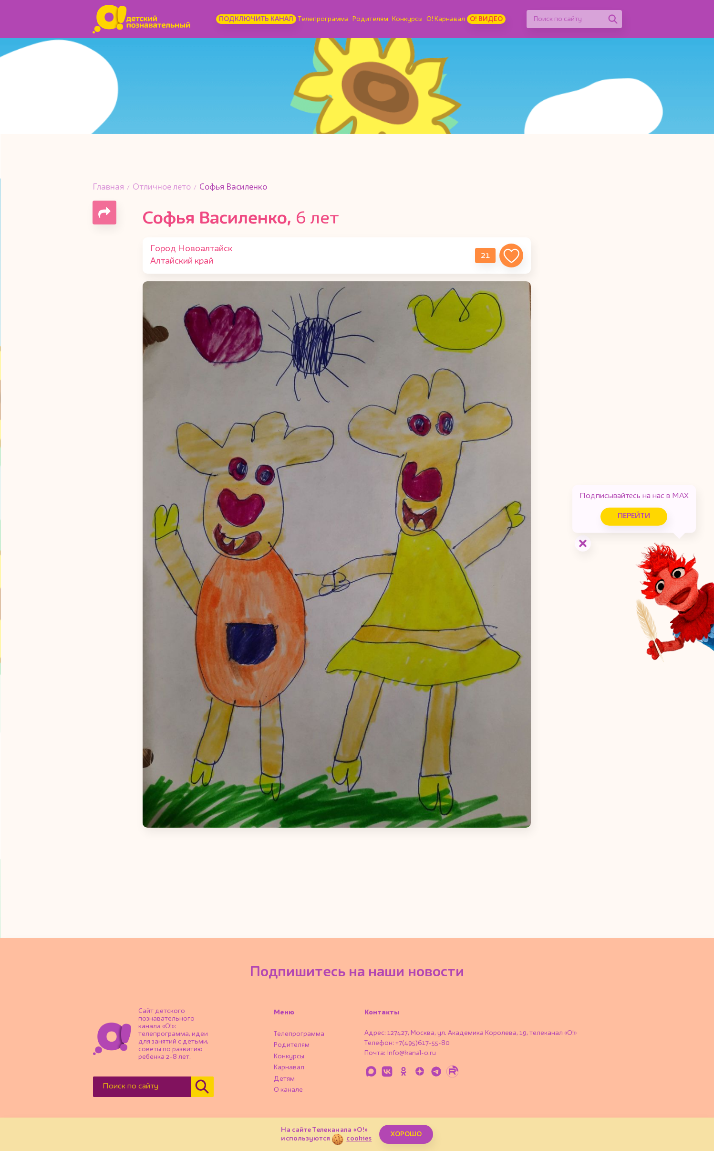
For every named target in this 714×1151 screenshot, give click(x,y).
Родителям (370, 19)
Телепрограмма (323, 19)
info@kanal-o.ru (411, 1053)
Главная (108, 187)
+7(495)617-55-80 (422, 1043)
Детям (284, 1079)
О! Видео (486, 19)
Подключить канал (256, 19)
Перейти (633, 516)
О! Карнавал (445, 19)
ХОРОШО (406, 1134)
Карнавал (289, 1067)
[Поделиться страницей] (104, 212)
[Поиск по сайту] (565, 19)
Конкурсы (407, 19)
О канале (288, 1090)
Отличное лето (162, 187)
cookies (359, 1138)
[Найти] (613, 19)
